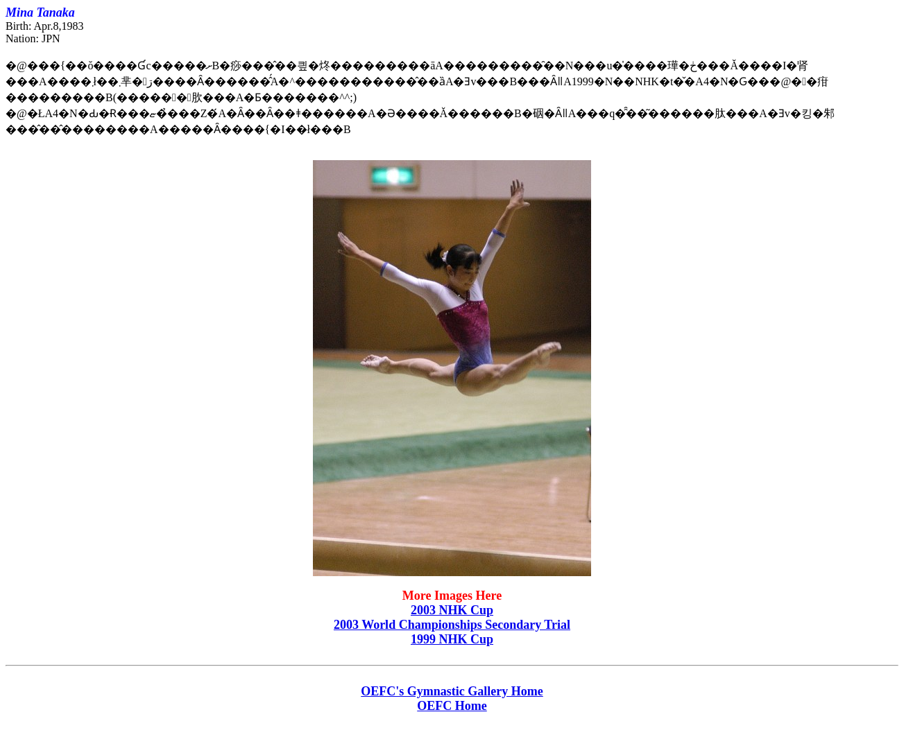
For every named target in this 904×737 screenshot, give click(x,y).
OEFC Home (452, 706)
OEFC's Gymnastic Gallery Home (452, 691)
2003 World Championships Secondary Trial (452, 625)
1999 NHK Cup (452, 639)
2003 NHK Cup (452, 610)
